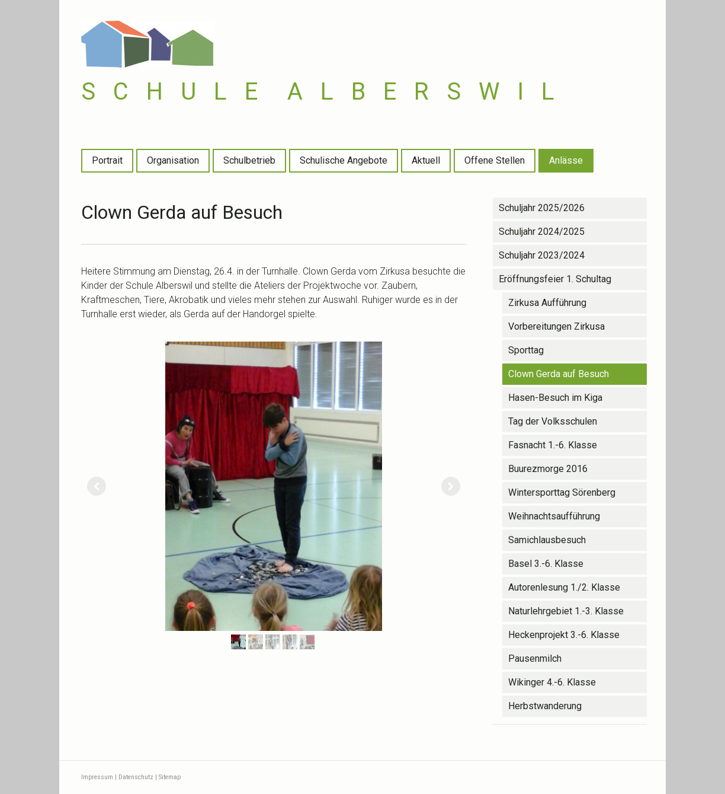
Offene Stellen (494, 160)
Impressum (97, 777)
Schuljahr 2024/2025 (542, 231)
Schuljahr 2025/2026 (542, 207)
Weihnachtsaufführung (554, 516)
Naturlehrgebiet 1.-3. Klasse (566, 611)
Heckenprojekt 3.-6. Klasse (564, 634)
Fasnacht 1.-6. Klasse (552, 445)
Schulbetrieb (249, 160)
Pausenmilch (535, 658)
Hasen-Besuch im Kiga (555, 397)
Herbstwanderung (545, 706)
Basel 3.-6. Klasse (545, 563)
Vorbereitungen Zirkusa (556, 326)
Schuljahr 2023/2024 (542, 255)
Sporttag (526, 350)
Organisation (173, 160)
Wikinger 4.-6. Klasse (552, 682)
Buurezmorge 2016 (548, 468)
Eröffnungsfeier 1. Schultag (555, 279)
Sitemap (170, 777)
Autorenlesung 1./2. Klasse (564, 587)
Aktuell (426, 160)
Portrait (107, 160)
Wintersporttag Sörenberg (561, 492)
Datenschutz (135, 777)
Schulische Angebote (343, 160)
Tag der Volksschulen (552, 421)
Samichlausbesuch (547, 540)
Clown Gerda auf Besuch (558, 374)
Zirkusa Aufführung (547, 302)
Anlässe (566, 160)
